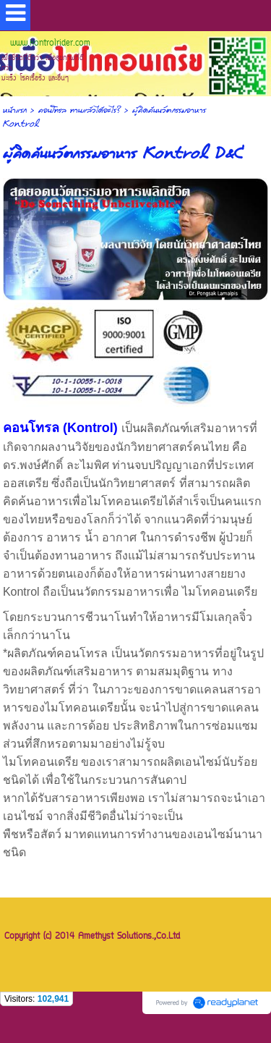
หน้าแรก (15, 110)
